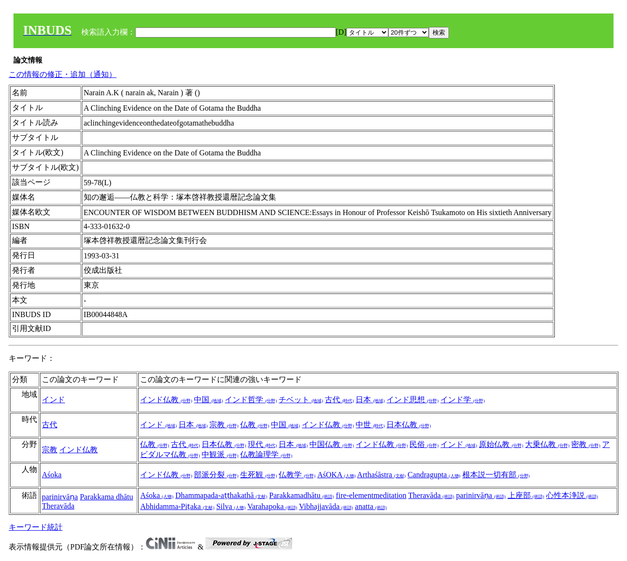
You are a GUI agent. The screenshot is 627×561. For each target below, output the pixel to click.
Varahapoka (272, 506)
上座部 (526, 495)
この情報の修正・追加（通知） (62, 74)
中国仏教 (331, 444)
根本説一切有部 (496, 475)
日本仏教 (408, 425)
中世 (370, 425)
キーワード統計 (36, 527)
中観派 (220, 454)
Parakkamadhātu (301, 495)
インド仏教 (166, 399)
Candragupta (434, 475)
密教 (585, 444)
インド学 (462, 399)
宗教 (223, 425)
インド (53, 399)
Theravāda (58, 506)
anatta (371, 506)
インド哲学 (251, 399)
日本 (370, 399)
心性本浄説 (572, 495)
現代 (262, 444)
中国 (208, 399)
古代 (339, 399)
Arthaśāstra (381, 475)
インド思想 (412, 399)
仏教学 (297, 475)
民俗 (423, 444)
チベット (301, 399)
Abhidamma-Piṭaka (177, 506)
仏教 (254, 425)
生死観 (258, 475)
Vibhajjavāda (326, 506)
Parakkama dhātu (106, 497)
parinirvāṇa (60, 497)
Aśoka (52, 475)
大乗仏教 (547, 444)
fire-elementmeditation (371, 495)
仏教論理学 (266, 454)
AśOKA (336, 475)
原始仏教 (501, 444)
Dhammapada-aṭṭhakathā (221, 495)
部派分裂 (216, 475)
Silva (230, 506)
